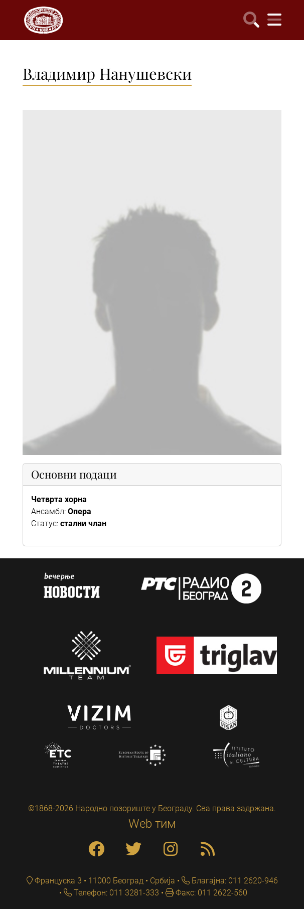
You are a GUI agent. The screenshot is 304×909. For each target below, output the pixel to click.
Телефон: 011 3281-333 (115, 892)
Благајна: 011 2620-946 (234, 880)
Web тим (152, 824)
